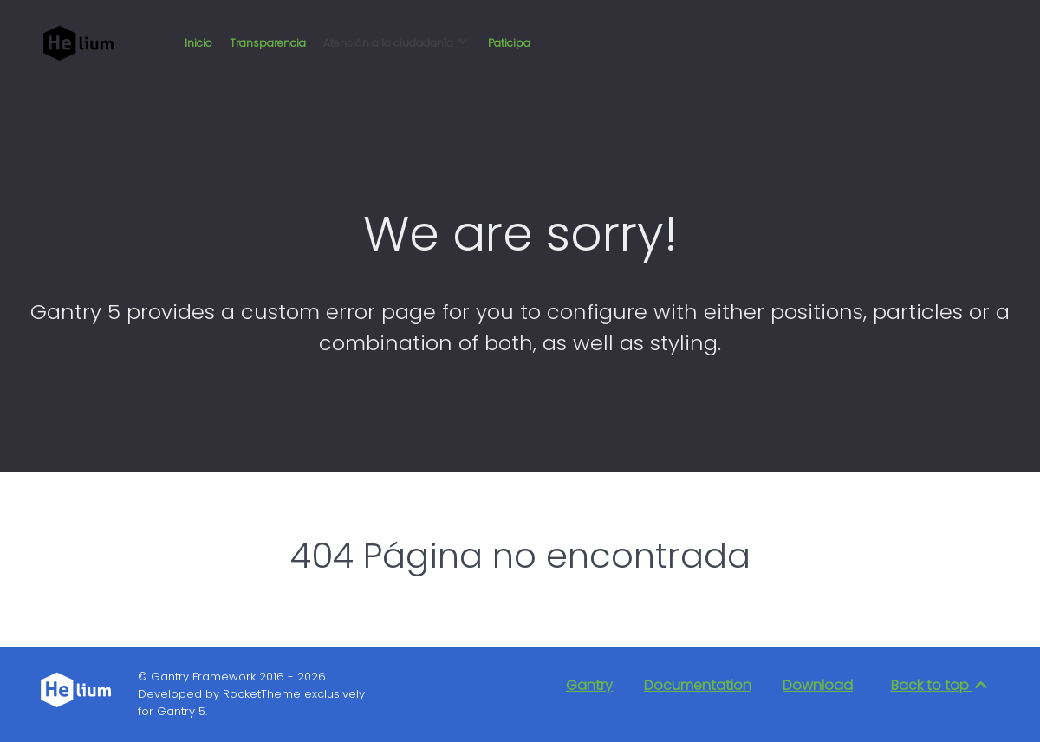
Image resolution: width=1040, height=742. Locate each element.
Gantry (589, 685)
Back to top (940, 685)
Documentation (697, 685)
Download (818, 685)
